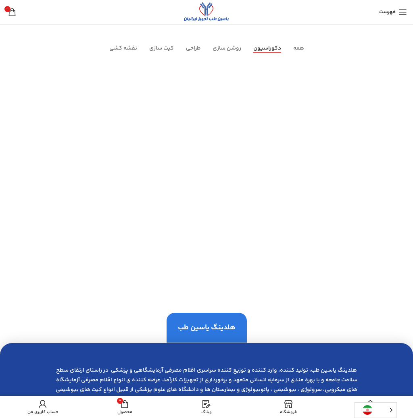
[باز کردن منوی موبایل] (393, 12)
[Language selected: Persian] (375, 410)
